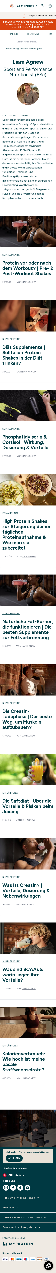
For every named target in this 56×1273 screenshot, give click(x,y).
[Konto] (42, 6)
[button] (48, 1265)
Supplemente (11, 254)
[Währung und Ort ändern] (28, 1175)
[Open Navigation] (5, 6)
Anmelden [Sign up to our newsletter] (14, 1158)
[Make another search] (28, 41)
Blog (16, 49)
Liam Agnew (36, 49)
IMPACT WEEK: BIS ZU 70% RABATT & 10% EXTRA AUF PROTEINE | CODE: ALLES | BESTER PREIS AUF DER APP (28, 24)
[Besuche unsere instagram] (6, 1188)
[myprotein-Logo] (27, 6)
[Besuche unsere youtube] (27, 1188)
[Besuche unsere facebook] (13, 1188)
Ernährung (33, 34)
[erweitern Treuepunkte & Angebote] (22, 1227)
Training (13, 34)
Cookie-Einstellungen (16, 1168)
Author (24, 49)
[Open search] (12, 6)
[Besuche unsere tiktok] (20, 1188)
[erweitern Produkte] (11, 1207)
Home (9, 49)
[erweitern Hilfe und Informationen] (21, 1198)
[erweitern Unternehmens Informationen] (24, 1217)
